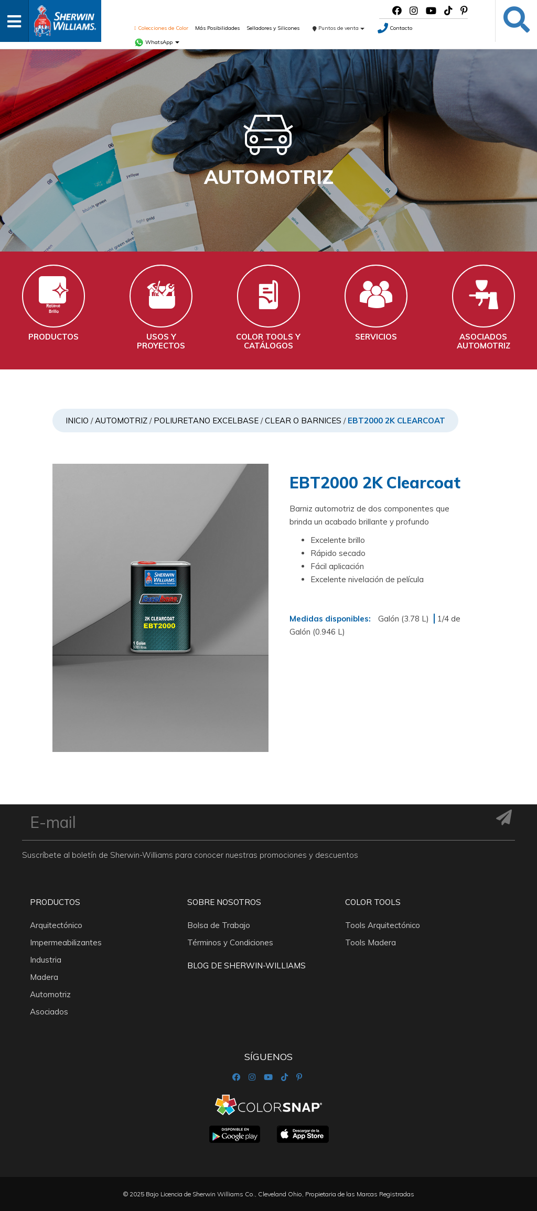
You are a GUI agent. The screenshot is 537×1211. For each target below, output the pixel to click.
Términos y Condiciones (230, 942)
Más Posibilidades (217, 28)
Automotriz (121, 421)
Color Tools (373, 902)
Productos (55, 902)
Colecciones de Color (161, 28)
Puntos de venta (338, 28)
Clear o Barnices (303, 421)
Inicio (77, 421)
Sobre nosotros (224, 902)
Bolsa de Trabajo (218, 925)
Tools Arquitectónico (382, 925)
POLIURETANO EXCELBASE (206, 421)
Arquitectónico (56, 925)
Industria (45, 960)
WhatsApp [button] (156, 42)
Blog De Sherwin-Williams (246, 965)
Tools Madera (370, 942)
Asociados (49, 1012)
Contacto (395, 28)
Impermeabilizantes (66, 942)
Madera (44, 977)
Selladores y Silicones (272, 28)
